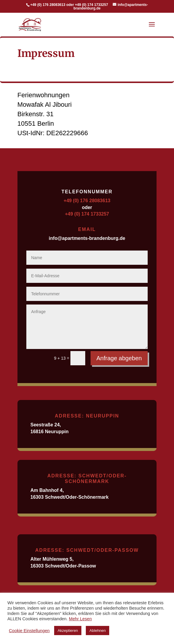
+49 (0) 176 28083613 (87, 200)
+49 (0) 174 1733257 (87, 213)
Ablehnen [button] (97, 630)
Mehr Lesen (80, 618)
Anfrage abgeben (119, 358)
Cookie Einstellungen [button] (29, 630)
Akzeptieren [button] (68, 630)
